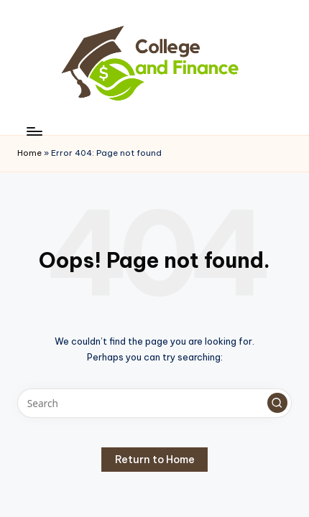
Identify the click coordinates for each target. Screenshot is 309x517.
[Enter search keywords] (154, 403)
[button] (277, 403)
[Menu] (34, 131)
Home (29, 153)
